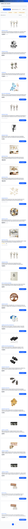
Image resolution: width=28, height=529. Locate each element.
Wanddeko (10, 12)
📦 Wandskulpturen (16, 9)
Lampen (15, 12)
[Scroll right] (26, 9)
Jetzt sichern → (22, 1)
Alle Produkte (7, 9)
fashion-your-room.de (5, 3)
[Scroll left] (1, 9)
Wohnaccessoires (21, 12)
